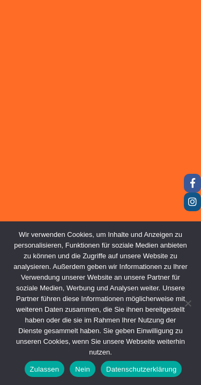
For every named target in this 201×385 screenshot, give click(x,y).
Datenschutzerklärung (141, 369)
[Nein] (187, 303)
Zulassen (44, 369)
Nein (82, 369)
